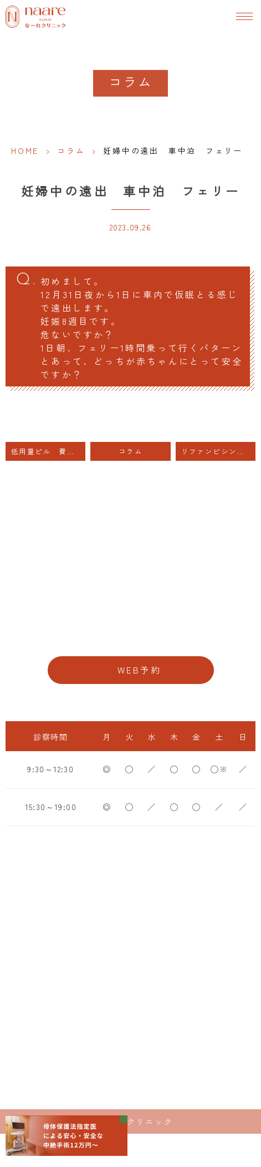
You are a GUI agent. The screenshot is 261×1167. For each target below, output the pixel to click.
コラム (71, 150)
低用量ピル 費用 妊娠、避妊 (48, 451)
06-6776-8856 (130, 636)
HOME (25, 150)
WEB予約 (139, 669)
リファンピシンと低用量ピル (218, 451)
